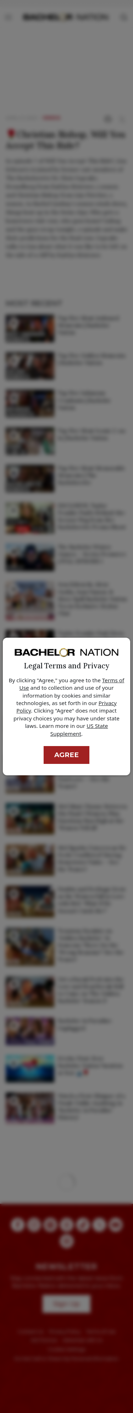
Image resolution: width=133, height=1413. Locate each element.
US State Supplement (79, 729)
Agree (66, 755)
